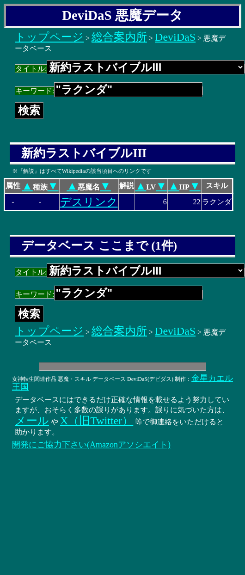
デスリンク (89, 202)
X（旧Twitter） (96, 421)
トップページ (49, 37)
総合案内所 (119, 37)
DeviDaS (175, 37)
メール (32, 421)
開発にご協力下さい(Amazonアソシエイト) (91, 444)
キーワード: (108, 90)
